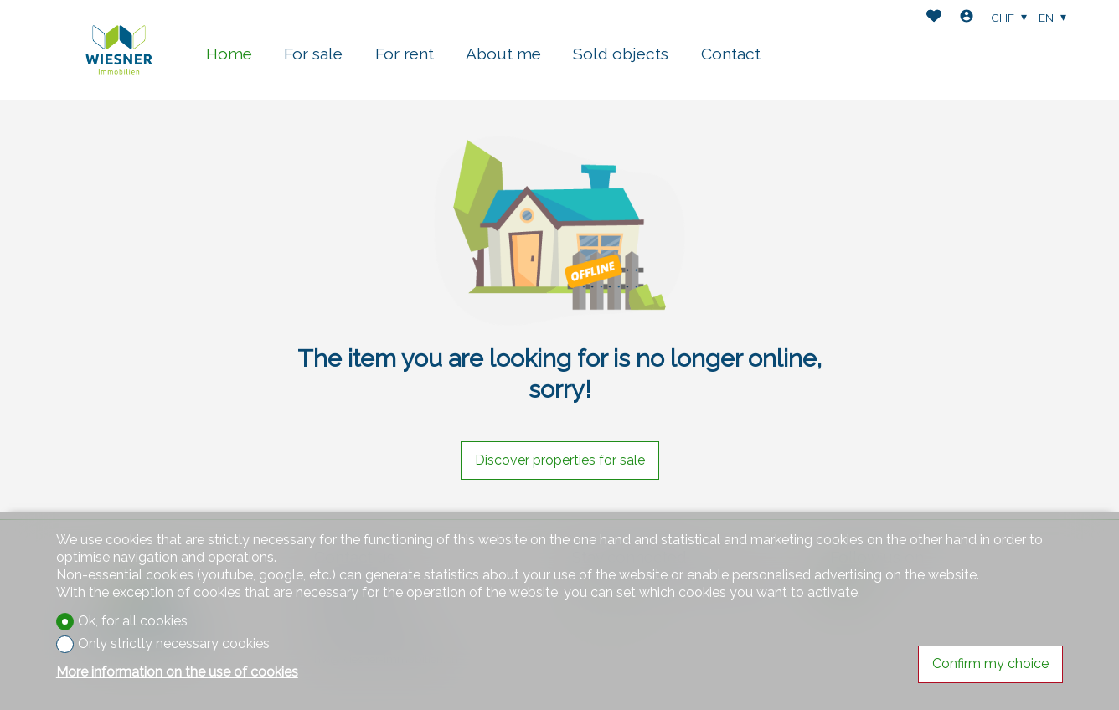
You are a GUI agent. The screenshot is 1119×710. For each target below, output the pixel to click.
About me (503, 53)
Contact (731, 53)
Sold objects (620, 53)
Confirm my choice (990, 663)
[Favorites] (933, 18)
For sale (313, 53)
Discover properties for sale (560, 460)
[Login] (966, 18)
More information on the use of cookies (177, 672)
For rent (404, 53)
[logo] (119, 49)
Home (229, 53)
